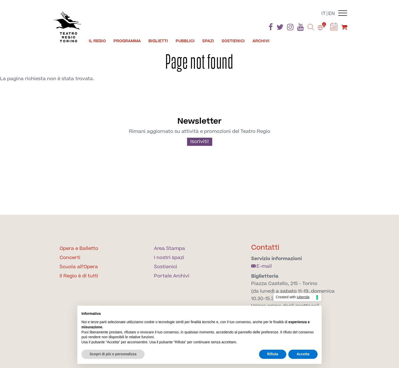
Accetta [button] (302, 354)
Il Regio (97, 41)
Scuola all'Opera (79, 266)
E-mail (261, 266)
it (323, 13)
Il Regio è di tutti (79, 276)
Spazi (208, 41)
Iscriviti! (199, 141)
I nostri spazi (169, 257)
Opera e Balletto (79, 248)
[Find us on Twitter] (279, 28)
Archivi (260, 41)
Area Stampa (169, 248)
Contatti (265, 247)
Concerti (70, 257)
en (331, 13)
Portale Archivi (171, 276)
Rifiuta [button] (272, 354)
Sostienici (233, 41)
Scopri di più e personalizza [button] (113, 354)
